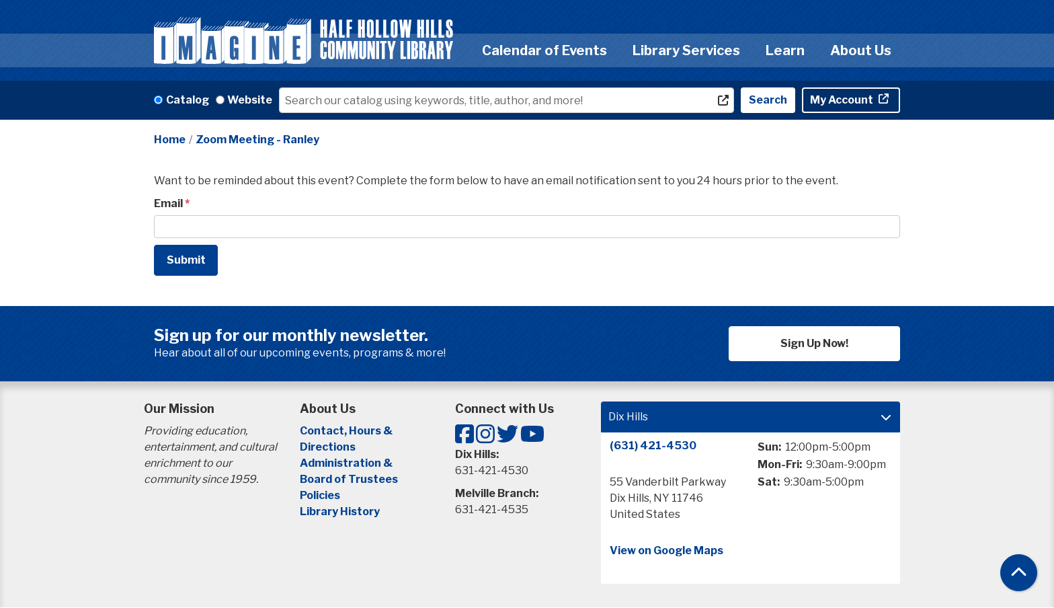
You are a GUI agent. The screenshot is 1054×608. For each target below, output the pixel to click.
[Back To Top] (1018, 572)
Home (170, 139)
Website (249, 99)
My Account (842, 99)
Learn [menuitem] (785, 50)
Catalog (187, 99)
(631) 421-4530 (653, 445)
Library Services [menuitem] (686, 50)
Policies (320, 495)
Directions (328, 447)
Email (168, 203)
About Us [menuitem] (860, 50)
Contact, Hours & (347, 430)
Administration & (347, 463)
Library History (340, 511)
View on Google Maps (666, 550)
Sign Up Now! (814, 343)
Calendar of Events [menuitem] (544, 50)
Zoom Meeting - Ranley (257, 139)
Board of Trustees (349, 479)
